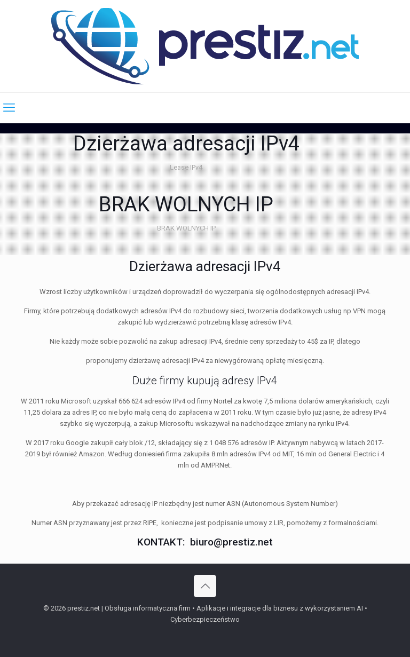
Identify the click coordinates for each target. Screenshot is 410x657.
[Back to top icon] (205, 586)
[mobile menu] (9, 108)
